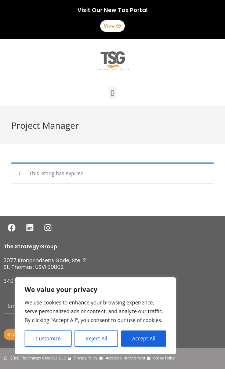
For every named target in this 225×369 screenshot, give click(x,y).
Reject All (96, 338)
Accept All (143, 338)
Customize (48, 338)
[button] (112, 26)
